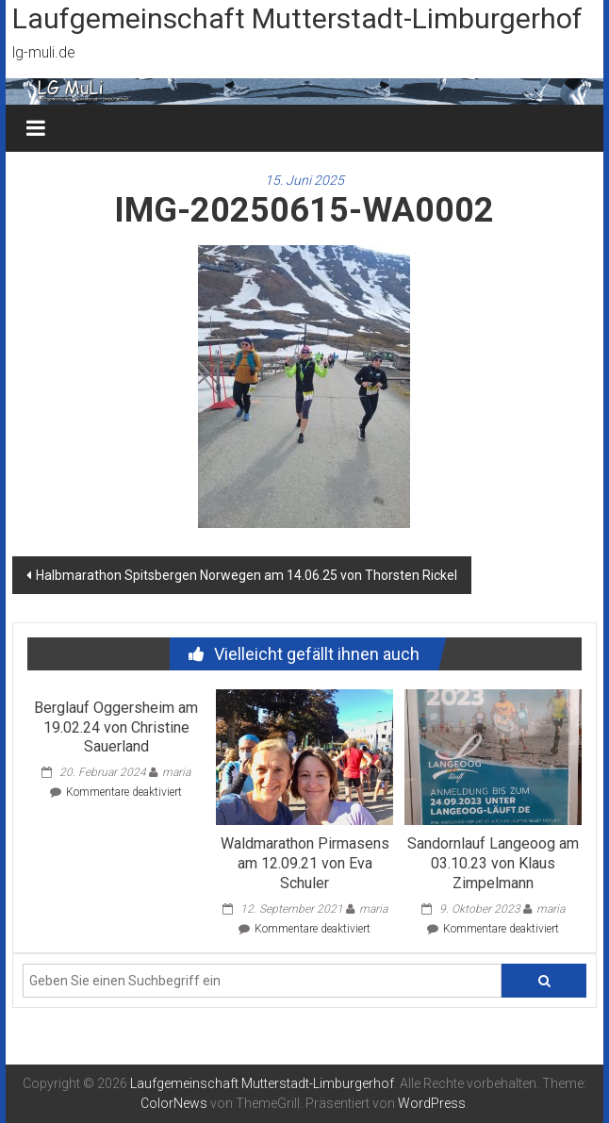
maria (176, 772)
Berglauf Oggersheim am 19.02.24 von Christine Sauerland (116, 727)
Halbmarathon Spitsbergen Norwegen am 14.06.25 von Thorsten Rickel (246, 575)
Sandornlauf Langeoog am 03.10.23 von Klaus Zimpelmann (493, 863)
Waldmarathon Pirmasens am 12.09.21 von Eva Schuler (305, 863)
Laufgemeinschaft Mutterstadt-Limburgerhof (297, 18)
